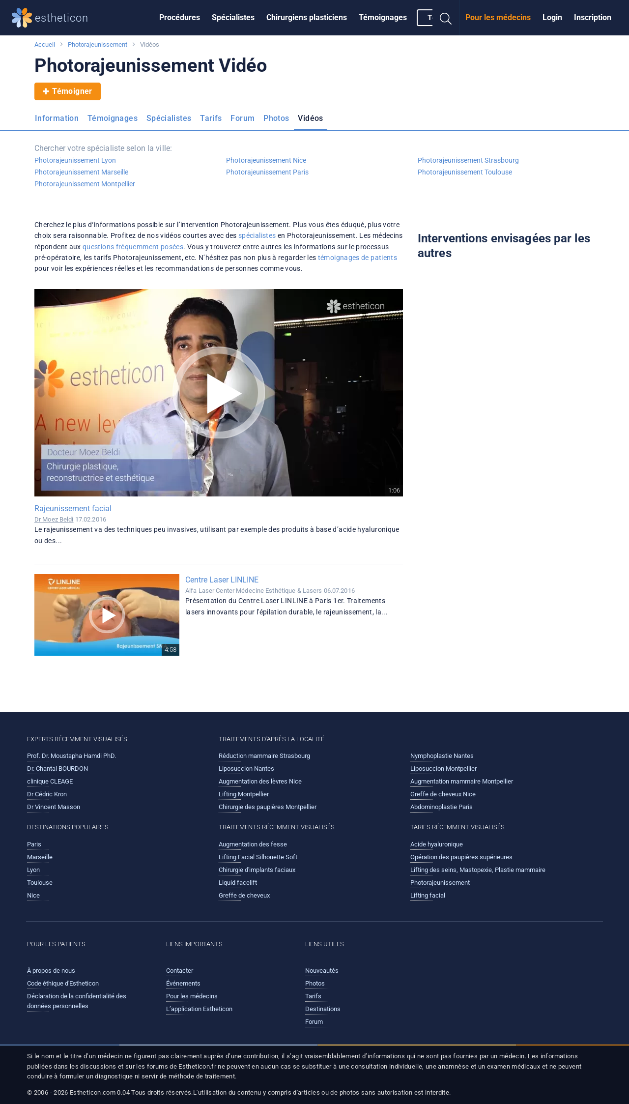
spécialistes (257, 235)
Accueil (44, 44)
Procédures (179, 17)
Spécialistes (233, 17)
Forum (242, 118)
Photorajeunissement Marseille (81, 172)
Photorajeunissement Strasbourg (468, 160)
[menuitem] (179, 17)
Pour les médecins (498, 17)
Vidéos (310, 118)
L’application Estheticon (199, 1009)
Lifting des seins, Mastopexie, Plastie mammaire (477, 869)
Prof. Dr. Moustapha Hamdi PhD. (71, 755)
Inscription (592, 17)
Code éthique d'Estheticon (63, 983)
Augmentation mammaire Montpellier (461, 781)
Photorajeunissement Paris (267, 172)
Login (552, 17)
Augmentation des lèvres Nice (260, 781)
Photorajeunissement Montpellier (84, 184)
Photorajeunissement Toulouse (465, 172)
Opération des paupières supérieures (461, 857)
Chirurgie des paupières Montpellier (267, 807)
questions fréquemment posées (133, 247)
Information (57, 118)
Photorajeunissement (97, 44)
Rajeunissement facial (73, 508)
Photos (276, 118)
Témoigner (67, 91)
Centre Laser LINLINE (221, 579)
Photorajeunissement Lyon (75, 160)
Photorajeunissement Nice (266, 160)
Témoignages (383, 17)
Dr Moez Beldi (54, 519)
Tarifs (211, 118)
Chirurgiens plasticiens (306, 17)
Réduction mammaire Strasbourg (264, 755)
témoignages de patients (357, 257)
